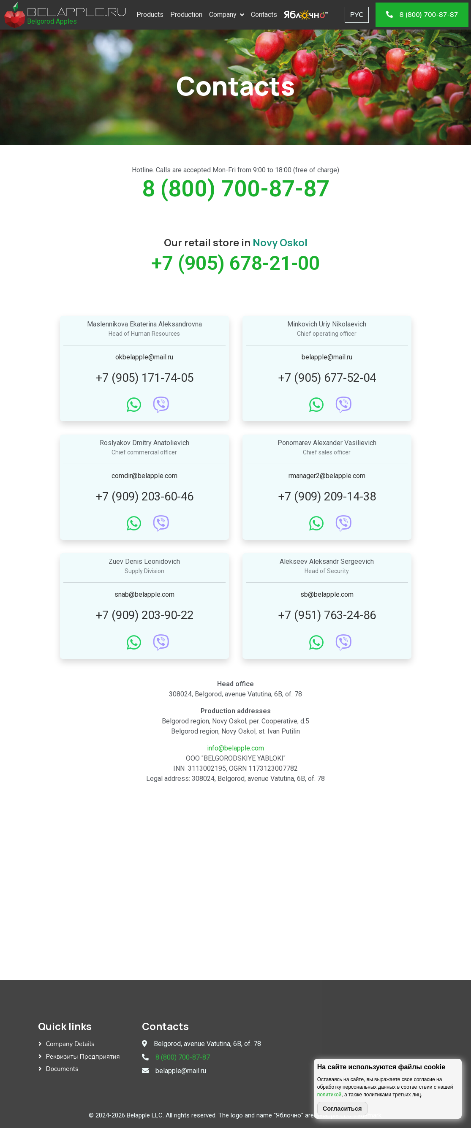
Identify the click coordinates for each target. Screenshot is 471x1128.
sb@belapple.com (327, 594)
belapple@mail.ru (327, 357)
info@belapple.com (235, 748)
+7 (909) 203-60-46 (144, 496)
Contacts (266, 15)
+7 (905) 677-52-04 (327, 378)
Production (189, 15)
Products (152, 15)
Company (225, 15)
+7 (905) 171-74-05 (144, 378)
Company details (70, 1044)
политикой (329, 1095)
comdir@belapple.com (144, 476)
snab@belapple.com (144, 594)
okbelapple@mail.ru (144, 357)
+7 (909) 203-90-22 (144, 615)
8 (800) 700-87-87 (235, 188)
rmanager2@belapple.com (327, 476)
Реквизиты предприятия (83, 1056)
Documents (62, 1069)
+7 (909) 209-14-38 (327, 496)
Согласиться (342, 1108)
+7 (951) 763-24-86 (327, 615)
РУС (359, 14)
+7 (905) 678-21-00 (235, 263)
